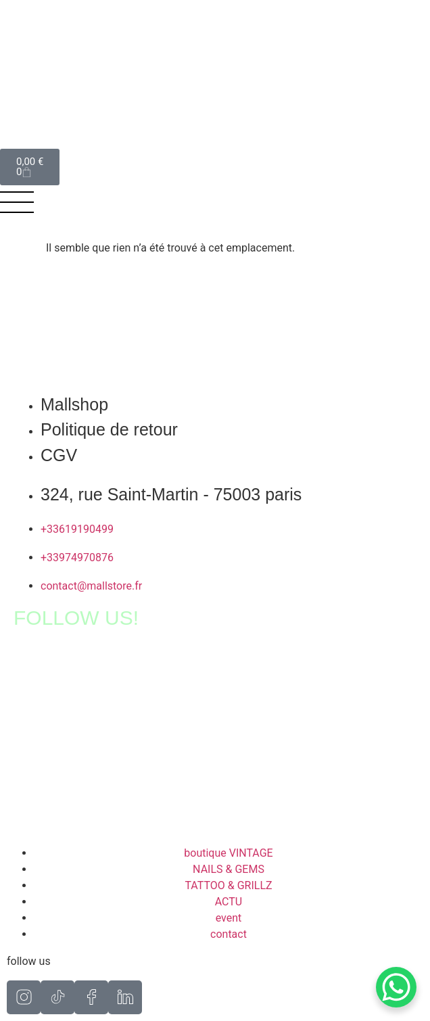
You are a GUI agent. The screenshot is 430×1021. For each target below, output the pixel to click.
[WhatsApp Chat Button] (396, 987)
